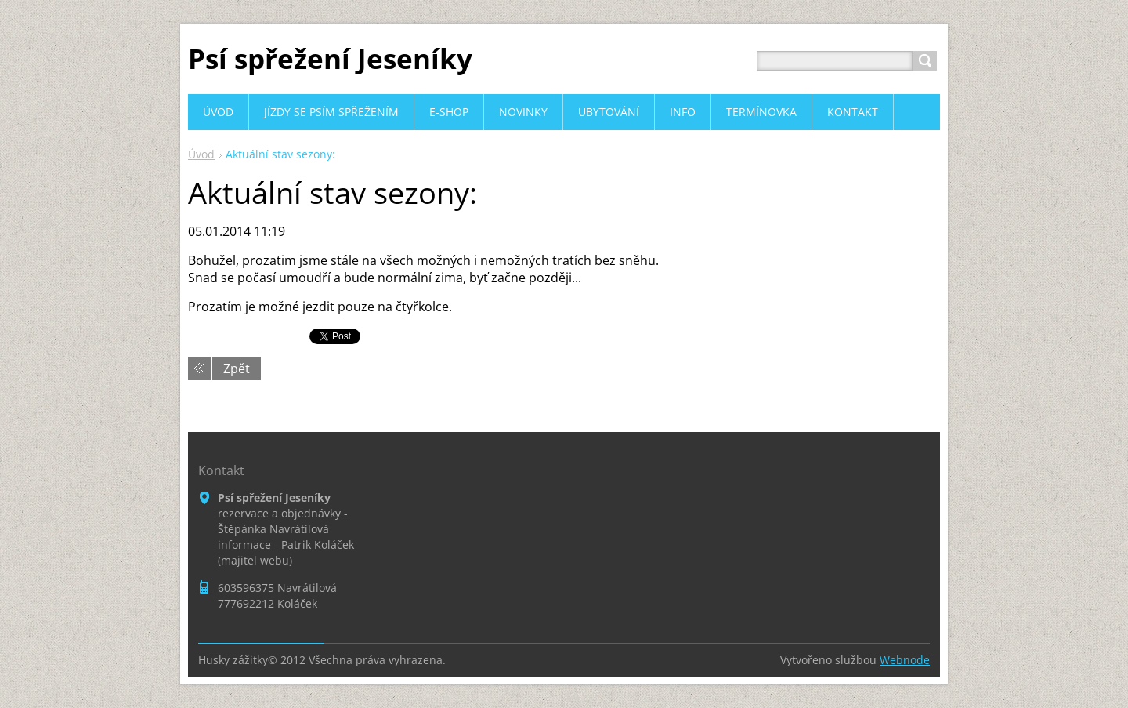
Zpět (236, 368)
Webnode (905, 659)
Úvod (201, 154)
